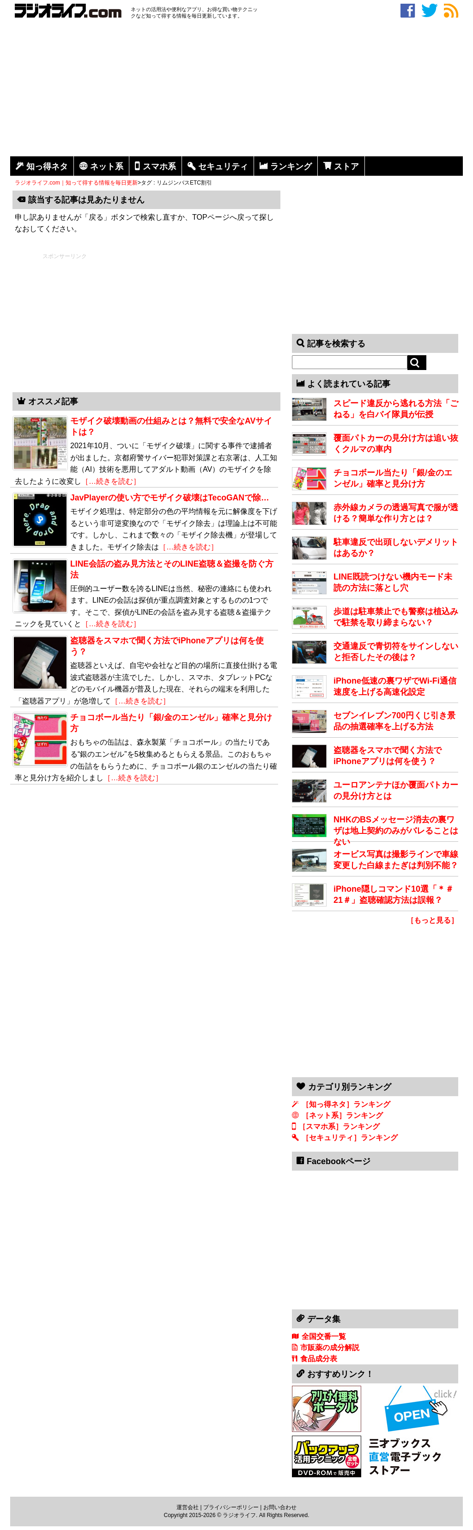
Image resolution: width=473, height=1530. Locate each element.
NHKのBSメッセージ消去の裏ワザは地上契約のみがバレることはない (396, 830)
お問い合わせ (280, 1507)
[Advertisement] (236, 89)
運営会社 (187, 1507)
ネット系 (106, 166)
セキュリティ (223, 166)
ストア (346, 166)
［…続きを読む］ (110, 481)
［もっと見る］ (432, 920)
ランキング (291, 166)
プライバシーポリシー (231, 1507)
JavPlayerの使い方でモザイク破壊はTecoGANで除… (169, 497)
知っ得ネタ (47, 166)
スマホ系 (159, 166)
